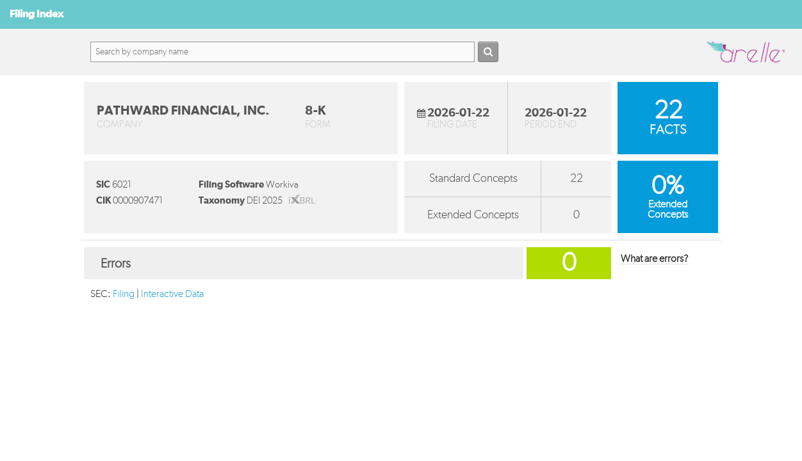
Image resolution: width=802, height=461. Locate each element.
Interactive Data (172, 294)
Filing (124, 294)
